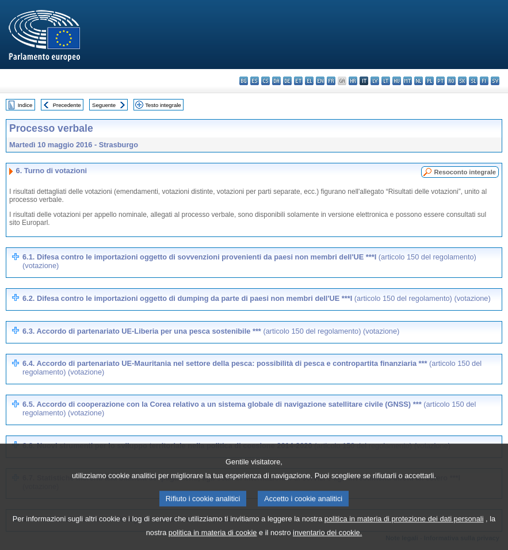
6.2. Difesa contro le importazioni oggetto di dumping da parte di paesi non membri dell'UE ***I (256, 298)
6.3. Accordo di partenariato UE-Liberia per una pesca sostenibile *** (210, 331)
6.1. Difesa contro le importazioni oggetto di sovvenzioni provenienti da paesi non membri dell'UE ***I (249, 261)
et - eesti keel (298, 81)
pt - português (440, 81)
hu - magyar (396, 81)
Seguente (104, 105)
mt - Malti (407, 81)
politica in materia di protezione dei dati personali (404, 529)
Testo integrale (163, 105)
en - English (320, 81)
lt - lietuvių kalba (385, 81)
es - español (254, 81)
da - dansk (276, 81)
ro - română (451, 81)
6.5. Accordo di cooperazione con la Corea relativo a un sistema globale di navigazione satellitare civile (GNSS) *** (249, 408)
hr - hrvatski (353, 81)
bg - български (243, 81)
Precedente (67, 105)
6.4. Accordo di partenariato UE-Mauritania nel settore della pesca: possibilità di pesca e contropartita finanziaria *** (252, 367)
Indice (25, 105)
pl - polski (429, 81)
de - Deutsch (287, 81)
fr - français (331, 81)
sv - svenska (495, 81)
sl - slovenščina (473, 81)
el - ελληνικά (309, 81)
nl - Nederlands (418, 81)
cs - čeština (265, 81)
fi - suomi (484, 81)
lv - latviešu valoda (375, 81)
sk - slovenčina (462, 81)
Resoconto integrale (465, 172)
